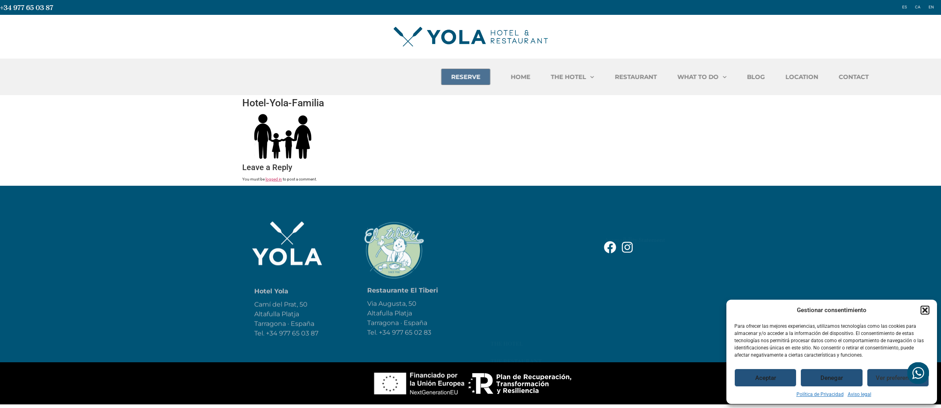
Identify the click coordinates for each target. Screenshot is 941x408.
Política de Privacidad (820, 394)
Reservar (505, 304)
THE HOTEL (673, 77)
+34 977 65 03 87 (26, 7)
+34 (385, 341)
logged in (273, 179)
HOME (621, 77)
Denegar (831, 378)
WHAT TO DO (803, 77)
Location (505, 321)
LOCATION (902, 77)
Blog (498, 286)
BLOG (857, 77)
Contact (504, 339)
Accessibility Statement (635, 226)
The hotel (507, 233)
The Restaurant (516, 251)
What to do (509, 268)
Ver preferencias (898, 378)
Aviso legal (859, 394)
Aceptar (765, 378)
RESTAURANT (737, 77)
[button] (925, 310)
